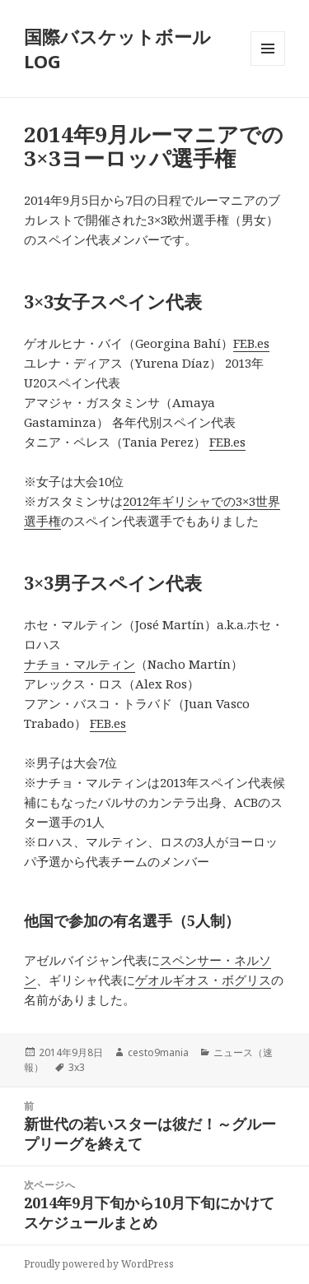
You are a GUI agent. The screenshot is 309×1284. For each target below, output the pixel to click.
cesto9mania (158, 1052)
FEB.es (251, 343)
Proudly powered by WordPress (99, 1264)
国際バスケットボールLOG (117, 48)
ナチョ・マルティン (79, 664)
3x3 (76, 1067)
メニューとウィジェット (268, 65)
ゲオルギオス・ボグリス (203, 979)
